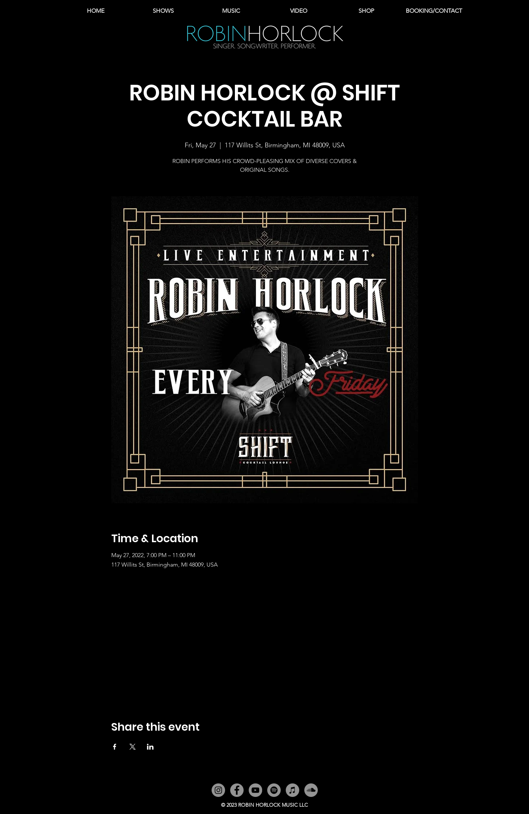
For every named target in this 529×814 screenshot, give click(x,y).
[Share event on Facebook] (114, 747)
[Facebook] (237, 790)
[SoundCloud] (311, 790)
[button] (231, 11)
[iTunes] (292, 790)
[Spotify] (274, 790)
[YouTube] (255, 790)
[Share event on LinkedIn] (150, 747)
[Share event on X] (132, 747)
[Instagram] (218, 790)
